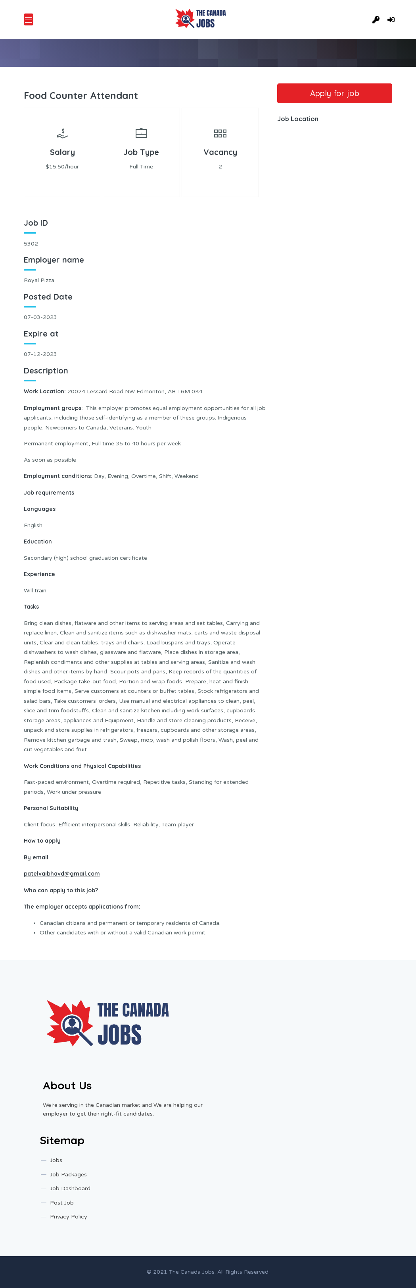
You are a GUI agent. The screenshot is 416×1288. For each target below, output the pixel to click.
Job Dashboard (70, 1188)
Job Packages (68, 1174)
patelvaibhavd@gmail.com (62, 873)
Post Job (62, 1202)
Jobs (56, 1160)
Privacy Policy (68, 1216)
